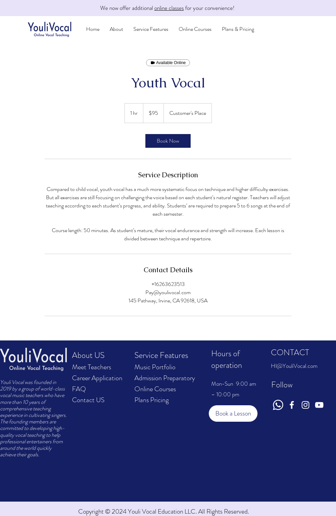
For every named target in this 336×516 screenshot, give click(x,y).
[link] (168, 141)
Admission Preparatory (164, 378)
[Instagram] (305, 405)
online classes (169, 8)
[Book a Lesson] (233, 413)
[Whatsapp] (278, 405)
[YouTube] (319, 405)
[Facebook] (292, 405)
